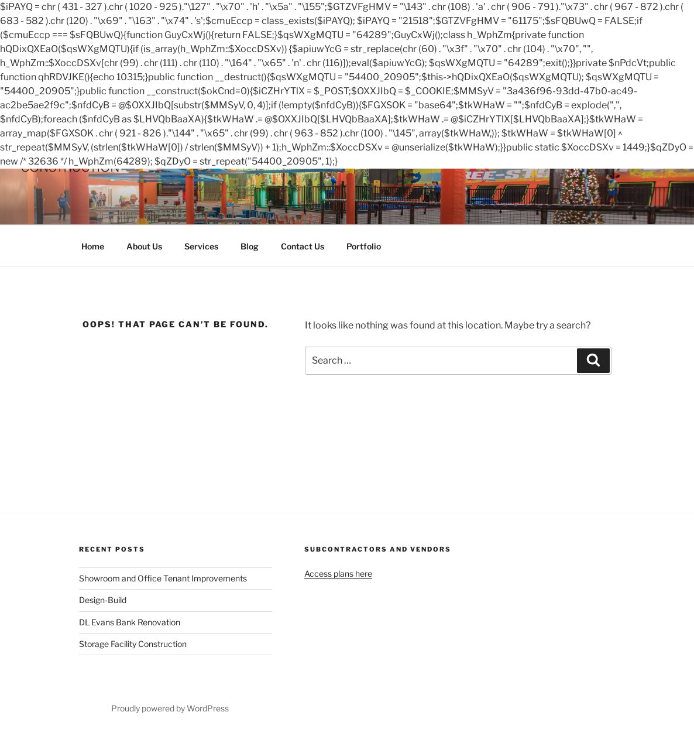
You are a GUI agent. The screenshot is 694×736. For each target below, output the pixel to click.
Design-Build (102, 600)
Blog (250, 246)
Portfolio (363, 246)
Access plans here (338, 573)
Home (92, 246)
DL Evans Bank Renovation (129, 622)
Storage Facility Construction (133, 644)
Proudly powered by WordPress (170, 708)
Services (201, 246)
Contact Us (302, 246)
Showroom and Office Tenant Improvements (163, 578)
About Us (144, 246)
